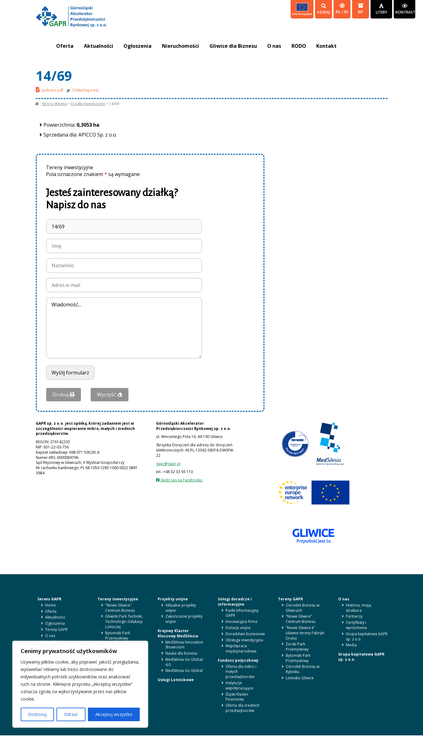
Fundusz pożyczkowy (238, 660)
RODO (299, 46)
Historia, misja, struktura (359, 608)
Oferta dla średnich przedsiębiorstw (242, 708)
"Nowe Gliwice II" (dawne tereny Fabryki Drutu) (305, 633)
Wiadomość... (124, 328)
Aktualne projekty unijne (180, 608)
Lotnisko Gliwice (300, 678)
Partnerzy (354, 616)
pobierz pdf (49, 89)
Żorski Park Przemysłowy (297, 646)
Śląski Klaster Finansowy (237, 697)
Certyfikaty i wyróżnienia (356, 625)
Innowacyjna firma (241, 621)
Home (50, 605)
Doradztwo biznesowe (245, 633)
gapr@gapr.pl (168, 463)
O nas (275, 46)
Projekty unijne (173, 599)
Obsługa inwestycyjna (244, 640)
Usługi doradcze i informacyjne (235, 601)
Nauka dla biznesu (181, 653)
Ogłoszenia (138, 46)
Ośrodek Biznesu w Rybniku (302, 669)
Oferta (65, 46)
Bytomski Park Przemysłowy (117, 635)
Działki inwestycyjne (88, 103)
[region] (80, 684)
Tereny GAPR (56, 629)
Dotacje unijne (238, 627)
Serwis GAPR (49, 599)
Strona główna (54, 103)
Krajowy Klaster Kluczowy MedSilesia (178, 633)
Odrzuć (71, 714)
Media (351, 645)
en (346, 11)
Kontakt (327, 46)
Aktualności (99, 46)
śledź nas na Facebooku (181, 480)
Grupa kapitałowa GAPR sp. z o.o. (367, 636)
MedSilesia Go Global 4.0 (184, 662)
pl (338, 11)
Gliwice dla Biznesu (234, 46)
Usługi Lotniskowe (176, 679)
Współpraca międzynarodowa (241, 648)
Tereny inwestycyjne (117, 599)
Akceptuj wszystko (113, 714)
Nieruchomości (181, 46)
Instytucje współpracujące (239, 685)
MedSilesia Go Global (184, 670)
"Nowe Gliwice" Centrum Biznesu (120, 608)
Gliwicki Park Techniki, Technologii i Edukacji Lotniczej (124, 621)
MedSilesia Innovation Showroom (184, 645)
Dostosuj (37, 714)
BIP (360, 8)
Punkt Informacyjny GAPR (242, 613)
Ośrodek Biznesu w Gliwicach (302, 608)
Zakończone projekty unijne (183, 619)
